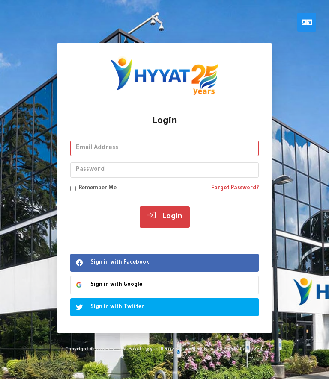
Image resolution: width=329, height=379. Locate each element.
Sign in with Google (108, 284)
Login (164, 216)
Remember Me (93, 188)
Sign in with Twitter (107, 307)
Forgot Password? (235, 188)
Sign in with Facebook (110, 262)
